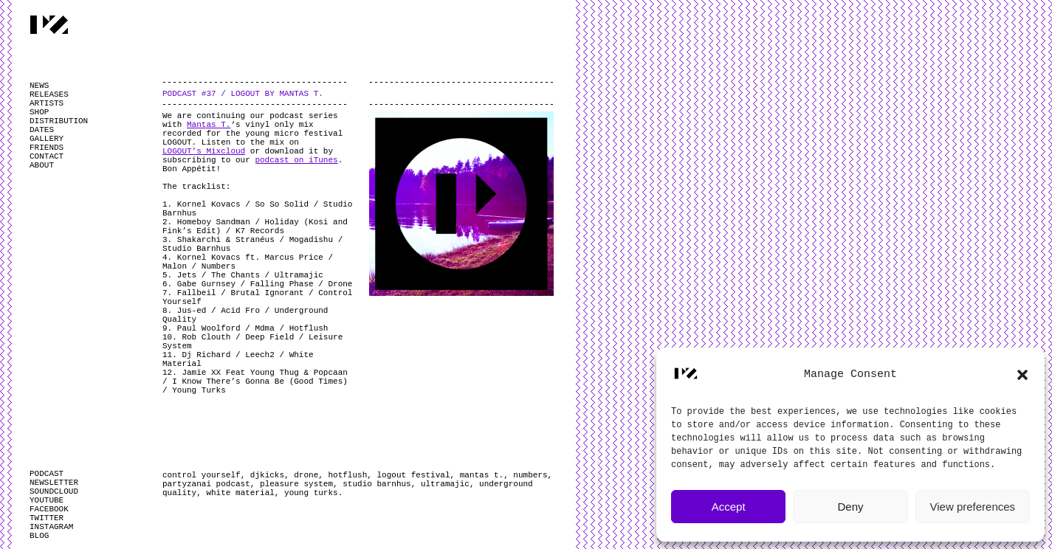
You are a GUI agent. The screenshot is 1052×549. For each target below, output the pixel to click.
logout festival (413, 475)
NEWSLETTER (54, 482)
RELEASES (49, 94)
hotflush (347, 475)
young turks (311, 492)
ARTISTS (46, 103)
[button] (1022, 374)
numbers (530, 475)
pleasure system (296, 484)
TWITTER (46, 518)
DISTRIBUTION (59, 121)
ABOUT (42, 165)
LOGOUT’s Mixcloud (203, 151)
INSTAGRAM (51, 526)
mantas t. (481, 475)
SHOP (39, 112)
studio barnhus (376, 484)
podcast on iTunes (296, 160)
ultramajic (445, 484)
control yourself (201, 475)
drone (306, 475)
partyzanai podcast (206, 484)
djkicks (267, 475)
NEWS (39, 85)
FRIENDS (46, 147)
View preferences (973, 506)
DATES (42, 129)
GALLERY (46, 138)
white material (240, 492)
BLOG (39, 535)
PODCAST (46, 473)
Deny (850, 506)
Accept (729, 506)
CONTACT (46, 156)
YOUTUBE (46, 500)
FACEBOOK (49, 509)
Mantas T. (208, 124)
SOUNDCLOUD (54, 491)
